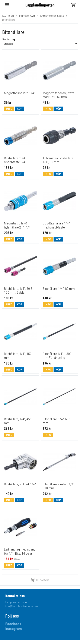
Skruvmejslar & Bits (52, 15)
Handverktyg (27, 15)
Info (9, 108)
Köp (19, 108)
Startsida (8, 15)
